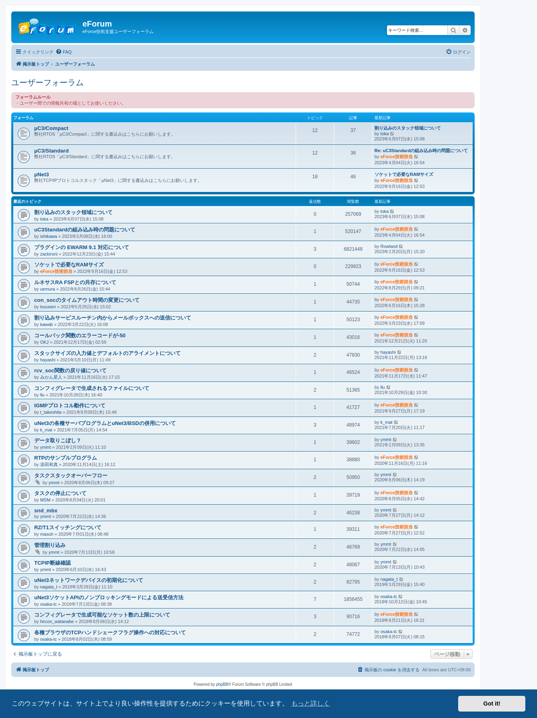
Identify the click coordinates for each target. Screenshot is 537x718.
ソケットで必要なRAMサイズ (403, 174)
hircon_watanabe (57, 621)
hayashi (48, 359)
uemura (47, 289)
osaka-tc (48, 604)
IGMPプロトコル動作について (69, 405)
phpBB (222, 684)
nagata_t (49, 586)
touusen (48, 306)
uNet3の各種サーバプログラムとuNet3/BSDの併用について (105, 423)
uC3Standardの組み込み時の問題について (84, 230)
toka (385, 133)
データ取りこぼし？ (57, 440)
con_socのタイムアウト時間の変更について (87, 300)
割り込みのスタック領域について (407, 128)
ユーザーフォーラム (47, 82)
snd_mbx (46, 511)
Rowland (389, 246)
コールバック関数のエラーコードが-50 (80, 335)
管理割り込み (50, 545)
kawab (46, 324)
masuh (46, 534)
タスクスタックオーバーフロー (70, 475)
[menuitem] (64, 52)
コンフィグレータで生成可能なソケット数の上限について (102, 615)
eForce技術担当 (397, 156)
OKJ (44, 342)
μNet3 (41, 174)
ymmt (45, 447)
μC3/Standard (51, 151)
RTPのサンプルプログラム (65, 458)
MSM (45, 499)
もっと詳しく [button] (310, 703)
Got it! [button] (492, 703)
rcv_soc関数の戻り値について (70, 370)
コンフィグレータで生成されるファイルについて (91, 388)
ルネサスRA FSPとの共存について (75, 282)
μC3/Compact (51, 128)
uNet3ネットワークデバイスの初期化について (88, 580)
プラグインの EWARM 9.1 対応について (81, 247)
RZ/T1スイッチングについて (67, 527)
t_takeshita (51, 412)
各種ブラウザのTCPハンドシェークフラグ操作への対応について (110, 632)
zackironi (49, 254)
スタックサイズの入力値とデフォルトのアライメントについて (107, 353)
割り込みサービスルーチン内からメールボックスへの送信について (112, 318)
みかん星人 (51, 377)
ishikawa (48, 236)
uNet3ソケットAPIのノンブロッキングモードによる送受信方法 (108, 597)
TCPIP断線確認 (52, 563)
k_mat (46, 429)
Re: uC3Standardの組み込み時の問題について (421, 150)
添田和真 (49, 464)
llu (42, 394)
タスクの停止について (60, 493)
